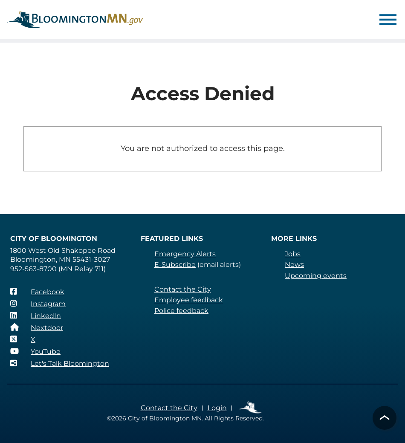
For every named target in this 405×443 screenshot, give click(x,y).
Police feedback (181, 311)
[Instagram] (38, 303)
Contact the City (182, 289)
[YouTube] (35, 351)
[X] (22, 339)
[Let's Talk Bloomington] (59, 363)
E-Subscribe (175, 265)
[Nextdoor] (36, 327)
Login (217, 408)
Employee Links (251, 407)
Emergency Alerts (185, 254)
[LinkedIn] (35, 315)
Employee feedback (188, 300)
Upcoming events (316, 276)
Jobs (293, 254)
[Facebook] (37, 291)
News (294, 265)
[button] (384, 418)
